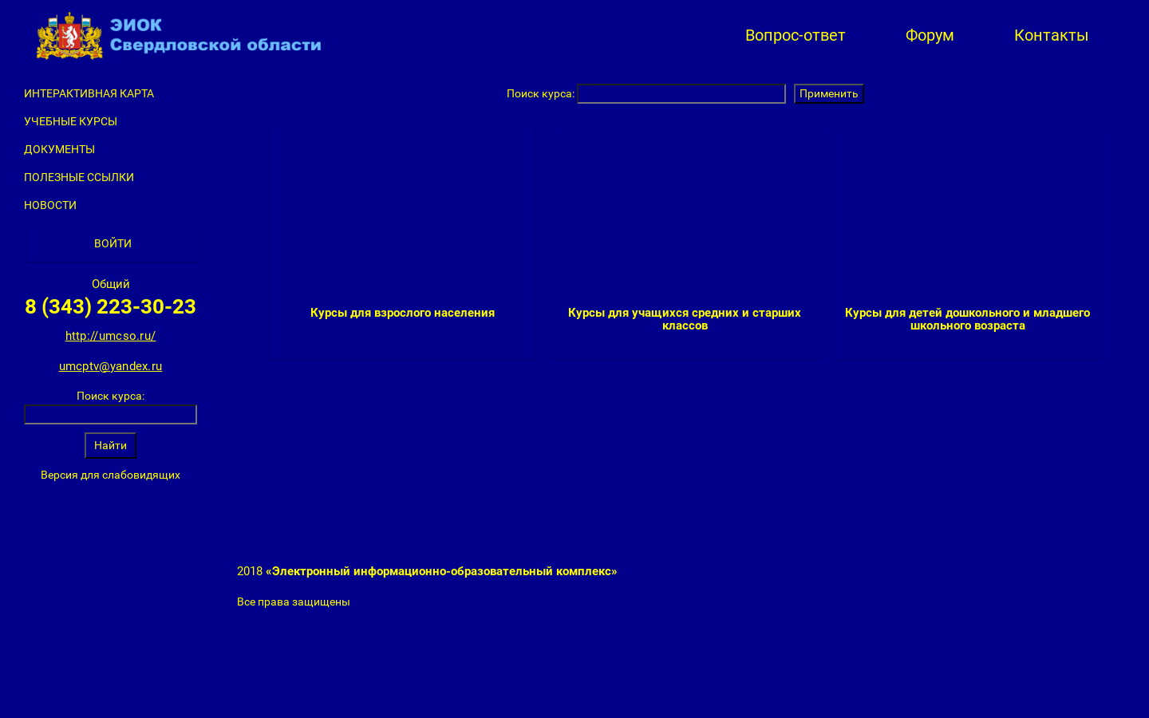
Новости (50, 205)
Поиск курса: (110, 395)
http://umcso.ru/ (110, 336)
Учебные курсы (70, 121)
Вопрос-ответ (795, 35)
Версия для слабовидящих (110, 474)
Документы (59, 149)
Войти (113, 243)
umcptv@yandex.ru (111, 366)
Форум (930, 35)
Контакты (1051, 35)
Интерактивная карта (89, 93)
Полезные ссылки (79, 177)
